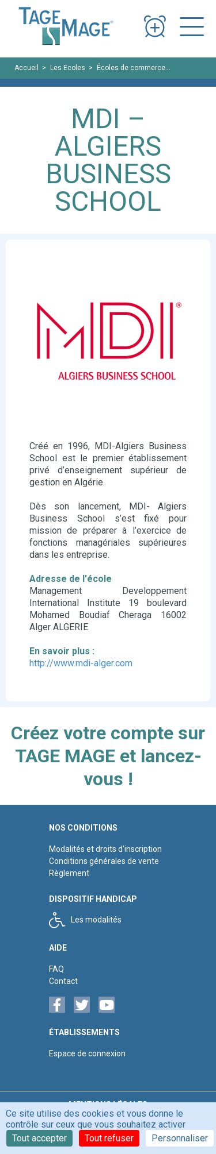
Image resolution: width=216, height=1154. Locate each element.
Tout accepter (39, 1138)
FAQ (56, 969)
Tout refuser (109, 1138)
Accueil (26, 68)
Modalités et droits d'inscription (105, 849)
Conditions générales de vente (104, 861)
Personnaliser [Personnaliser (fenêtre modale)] (179, 1138)
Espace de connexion (87, 1053)
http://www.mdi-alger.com (80, 663)
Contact (63, 981)
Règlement (69, 873)
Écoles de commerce (131, 68)
